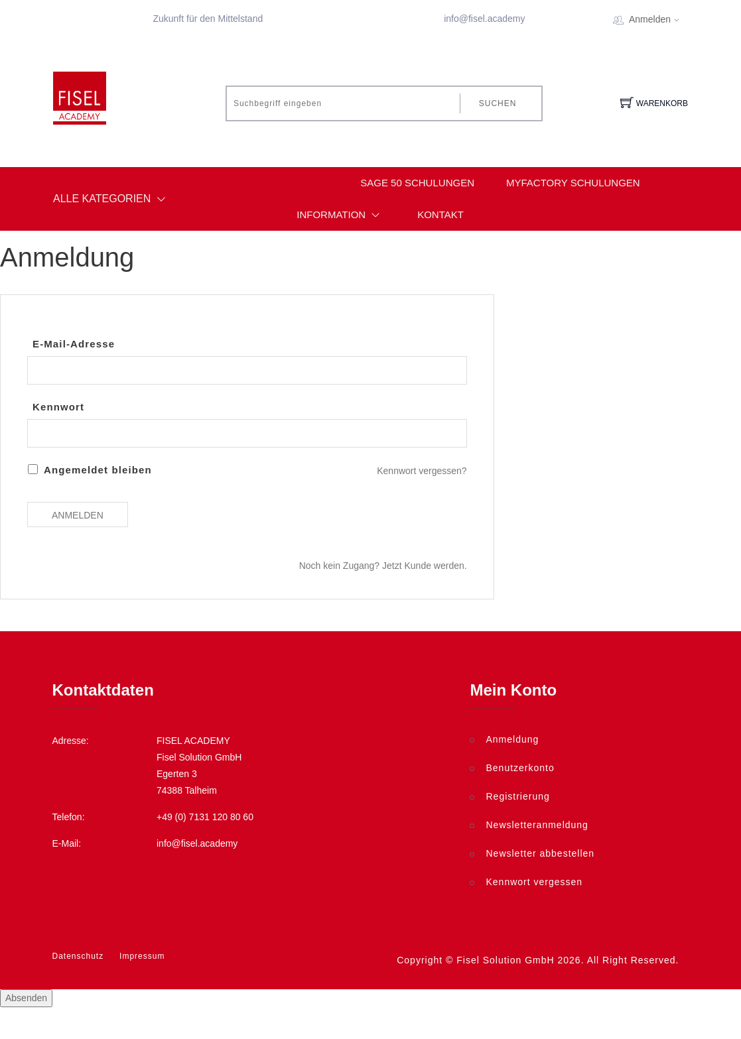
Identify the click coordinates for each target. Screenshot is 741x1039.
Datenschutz (78, 956)
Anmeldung (512, 739)
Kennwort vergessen (534, 882)
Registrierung (517, 796)
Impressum (142, 956)
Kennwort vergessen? (421, 470)
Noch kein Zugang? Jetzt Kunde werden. (383, 565)
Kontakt (440, 214)
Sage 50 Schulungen (417, 182)
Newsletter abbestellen (540, 853)
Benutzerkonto (520, 768)
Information (341, 215)
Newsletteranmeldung (537, 825)
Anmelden (658, 19)
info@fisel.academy (484, 18)
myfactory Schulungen (573, 182)
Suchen (498, 103)
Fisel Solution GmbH (505, 960)
